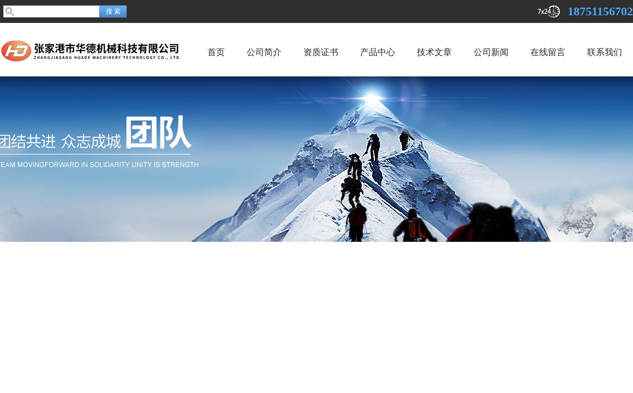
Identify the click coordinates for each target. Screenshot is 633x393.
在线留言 (547, 52)
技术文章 (434, 52)
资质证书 (320, 52)
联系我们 (604, 52)
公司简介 (264, 52)
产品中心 (377, 52)
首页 (216, 52)
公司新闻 (491, 52)
